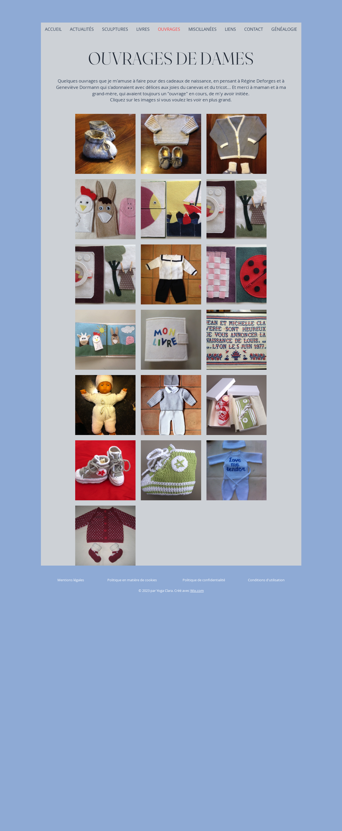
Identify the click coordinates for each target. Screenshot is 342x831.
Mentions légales (70, 580)
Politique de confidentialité (204, 580)
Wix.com (197, 590)
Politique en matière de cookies (132, 580)
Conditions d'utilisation (266, 580)
